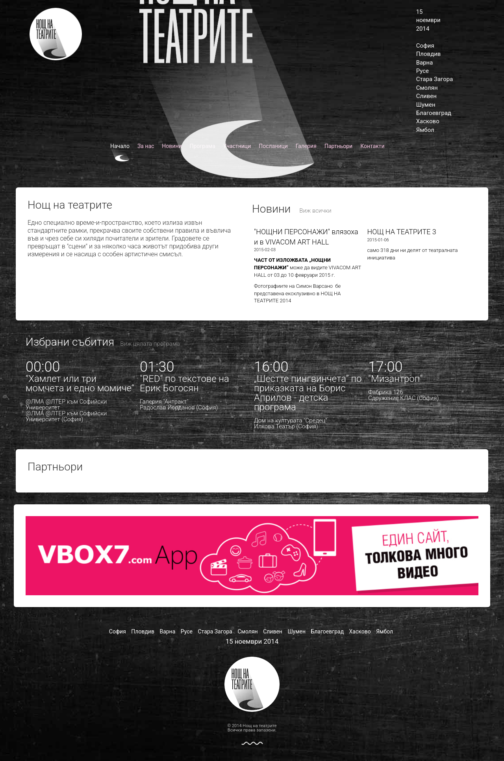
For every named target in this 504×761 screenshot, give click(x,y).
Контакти (372, 146)
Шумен (425, 104)
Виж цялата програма (150, 343)
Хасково (427, 121)
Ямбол (425, 129)
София (425, 45)
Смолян (427, 87)
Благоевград (433, 113)
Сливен (426, 96)
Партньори (338, 146)
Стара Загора (434, 79)
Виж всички (315, 210)
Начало (120, 146)
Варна (424, 62)
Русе (422, 70)
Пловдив (428, 53)
